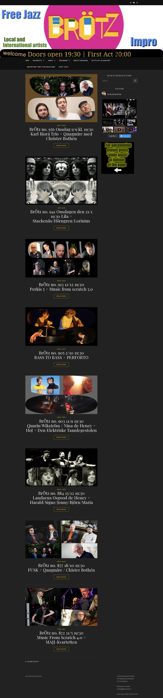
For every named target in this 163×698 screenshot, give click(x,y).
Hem (27, 60)
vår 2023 (61, 629)
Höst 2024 (61, 281)
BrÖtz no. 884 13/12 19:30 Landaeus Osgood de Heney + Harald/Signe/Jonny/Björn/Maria (61, 497)
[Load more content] (113, 136)
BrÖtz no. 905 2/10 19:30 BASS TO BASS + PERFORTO (61, 355)
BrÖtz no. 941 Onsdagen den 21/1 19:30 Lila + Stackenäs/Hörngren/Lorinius (61, 216)
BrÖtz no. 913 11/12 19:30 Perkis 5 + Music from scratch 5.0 (61, 287)
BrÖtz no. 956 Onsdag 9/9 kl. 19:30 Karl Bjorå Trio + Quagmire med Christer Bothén (61, 133)
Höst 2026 (63, 67)
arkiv (50, 60)
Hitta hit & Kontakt (101, 60)
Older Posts (32, 661)
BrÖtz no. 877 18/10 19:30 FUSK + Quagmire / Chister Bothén (61, 567)
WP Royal (38, 676)
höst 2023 (61, 489)
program (63, 60)
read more (61, 145)
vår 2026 (61, 208)
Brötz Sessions (81, 60)
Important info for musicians (41, 67)
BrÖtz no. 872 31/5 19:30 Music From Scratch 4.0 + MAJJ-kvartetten (61, 637)
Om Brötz (37, 60)
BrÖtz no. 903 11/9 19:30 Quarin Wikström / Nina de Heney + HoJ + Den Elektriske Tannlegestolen (61, 425)
